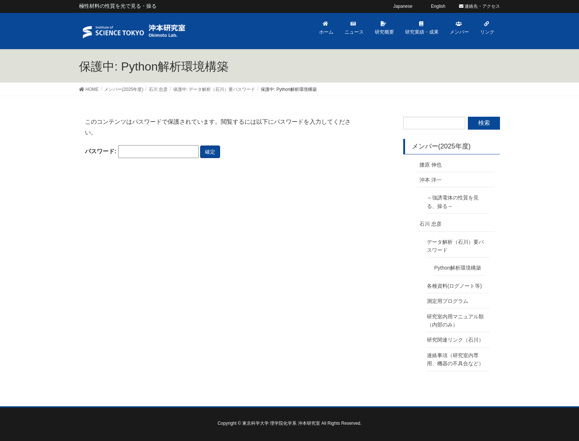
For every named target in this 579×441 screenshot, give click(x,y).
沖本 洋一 (430, 180)
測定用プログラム (447, 301)
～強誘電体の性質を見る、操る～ (453, 202)
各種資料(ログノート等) (454, 286)
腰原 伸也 (430, 165)
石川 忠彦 (430, 224)
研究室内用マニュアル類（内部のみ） (455, 321)
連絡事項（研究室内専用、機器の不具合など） (455, 359)
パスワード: (142, 151)
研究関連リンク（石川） (455, 340)
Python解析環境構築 (458, 268)
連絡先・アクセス (479, 6)
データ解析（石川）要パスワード (455, 246)
